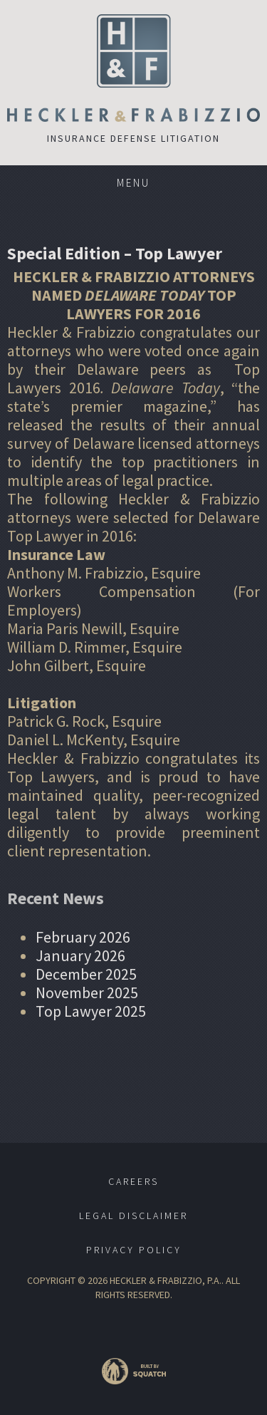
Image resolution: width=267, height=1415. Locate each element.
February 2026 (83, 937)
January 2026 (80, 955)
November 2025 (87, 992)
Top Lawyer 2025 (91, 1011)
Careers (133, 1181)
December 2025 (86, 974)
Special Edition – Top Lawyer (114, 253)
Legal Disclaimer (133, 1215)
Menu (133, 183)
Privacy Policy (134, 1249)
